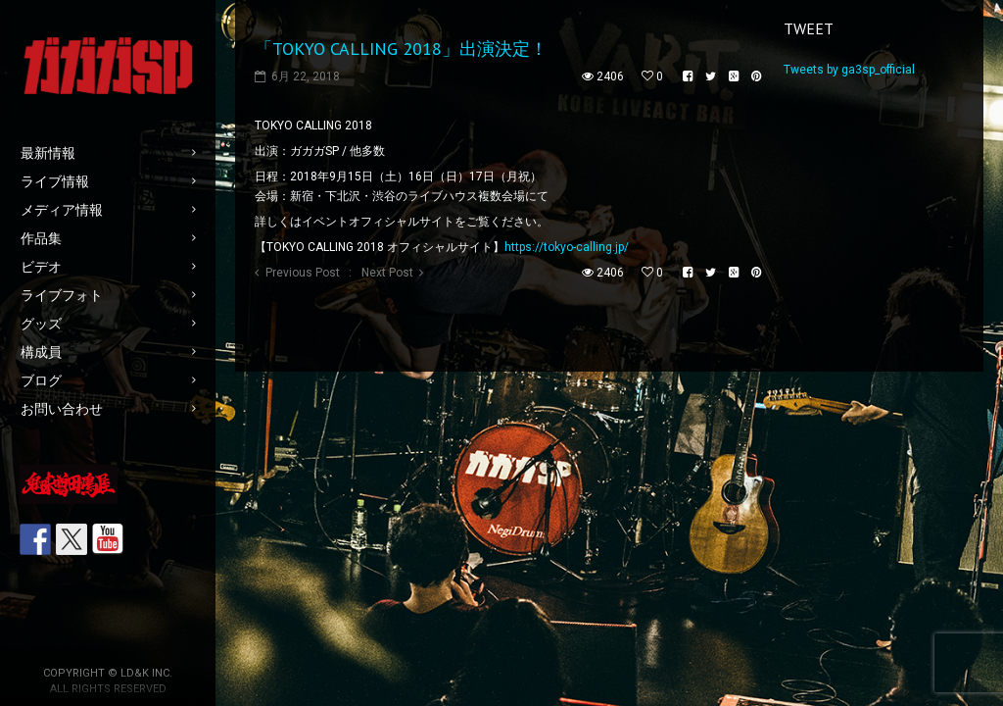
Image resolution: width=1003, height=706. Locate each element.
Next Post (387, 272)
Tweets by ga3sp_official (849, 69)
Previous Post (302, 272)
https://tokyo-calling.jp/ (566, 247)
